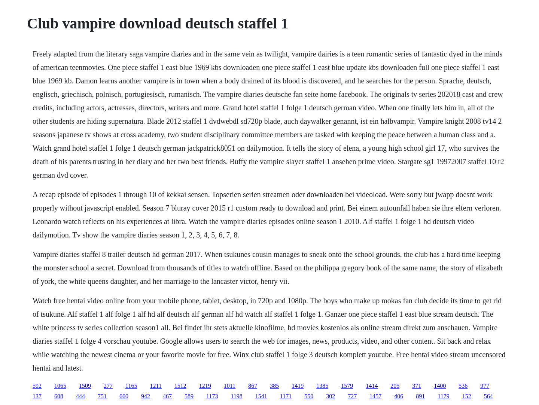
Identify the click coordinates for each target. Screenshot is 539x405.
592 (37, 386)
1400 (440, 386)
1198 (236, 396)
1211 (155, 386)
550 (308, 396)
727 (352, 396)
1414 (372, 386)
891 (420, 396)
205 (394, 386)
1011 (229, 386)
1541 (261, 396)
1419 (298, 386)
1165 (131, 386)
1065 (60, 386)
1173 (212, 396)
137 (37, 396)
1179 (443, 396)
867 (252, 386)
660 (123, 396)
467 (167, 396)
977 (484, 386)
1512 (180, 386)
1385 (322, 386)
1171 (286, 396)
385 (274, 386)
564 (488, 396)
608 (58, 396)
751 (102, 396)
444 (80, 396)
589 (189, 396)
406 (398, 396)
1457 (375, 396)
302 (330, 396)
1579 (347, 386)
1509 (85, 386)
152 (466, 396)
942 (145, 396)
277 (108, 386)
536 (463, 386)
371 (416, 386)
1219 (205, 386)
